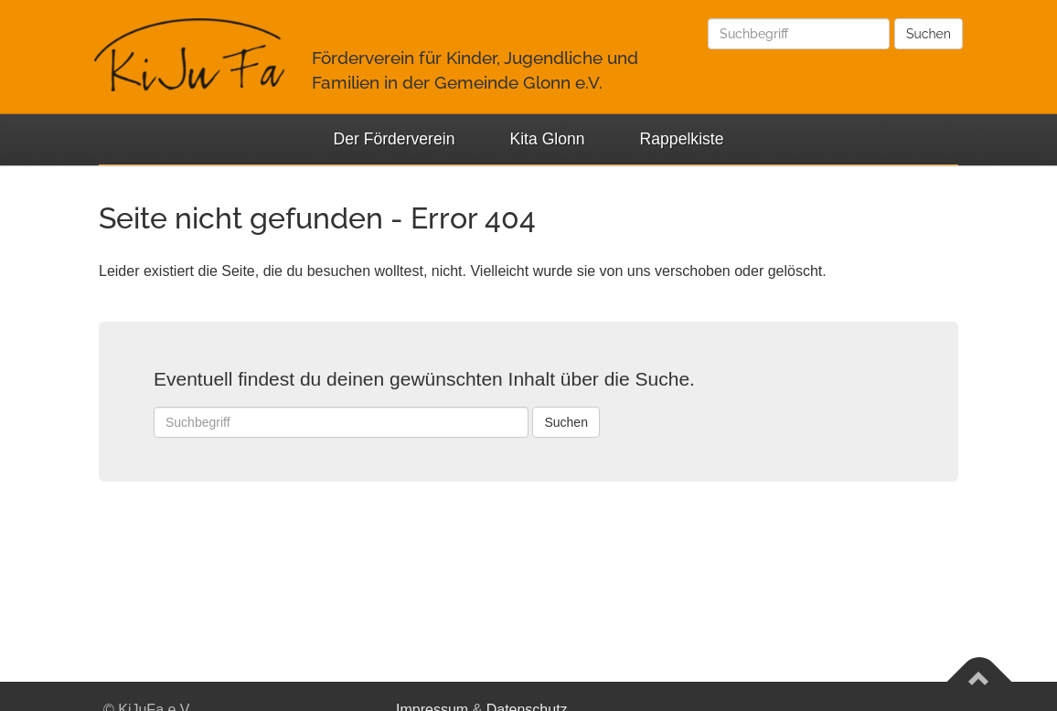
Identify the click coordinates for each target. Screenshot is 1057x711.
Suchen (928, 34)
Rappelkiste (682, 139)
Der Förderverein (393, 139)
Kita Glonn (546, 139)
